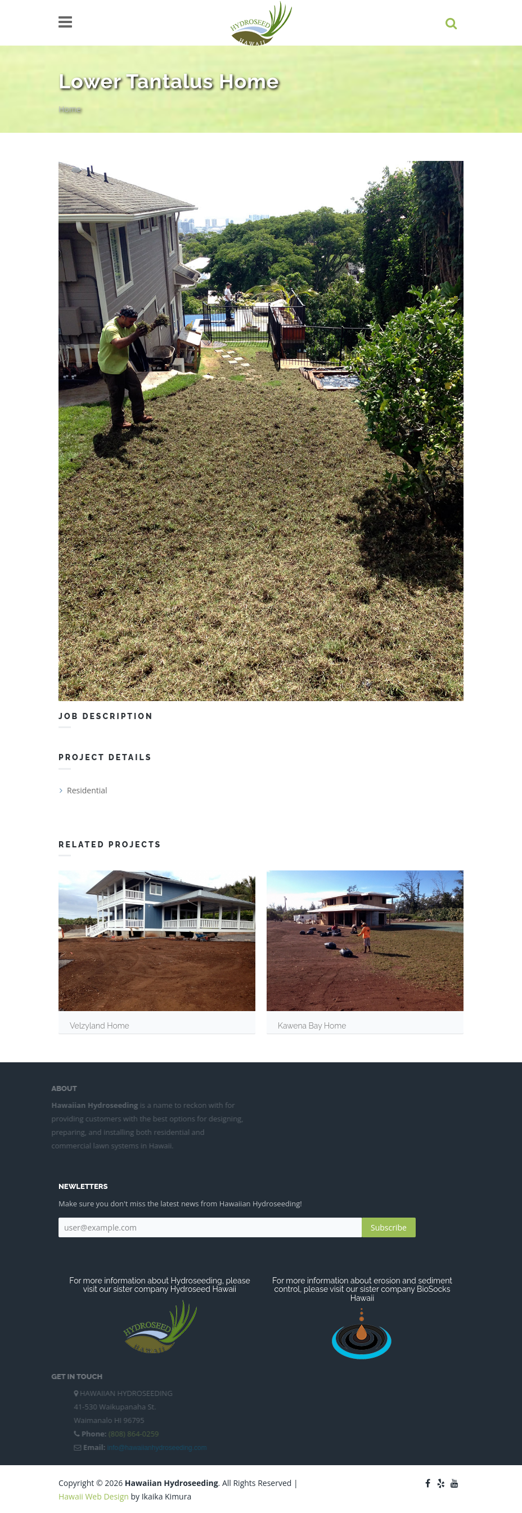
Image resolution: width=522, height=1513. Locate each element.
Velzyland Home (99, 1025)
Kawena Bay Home (312, 1025)
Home (69, 109)
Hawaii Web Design (93, 1496)
